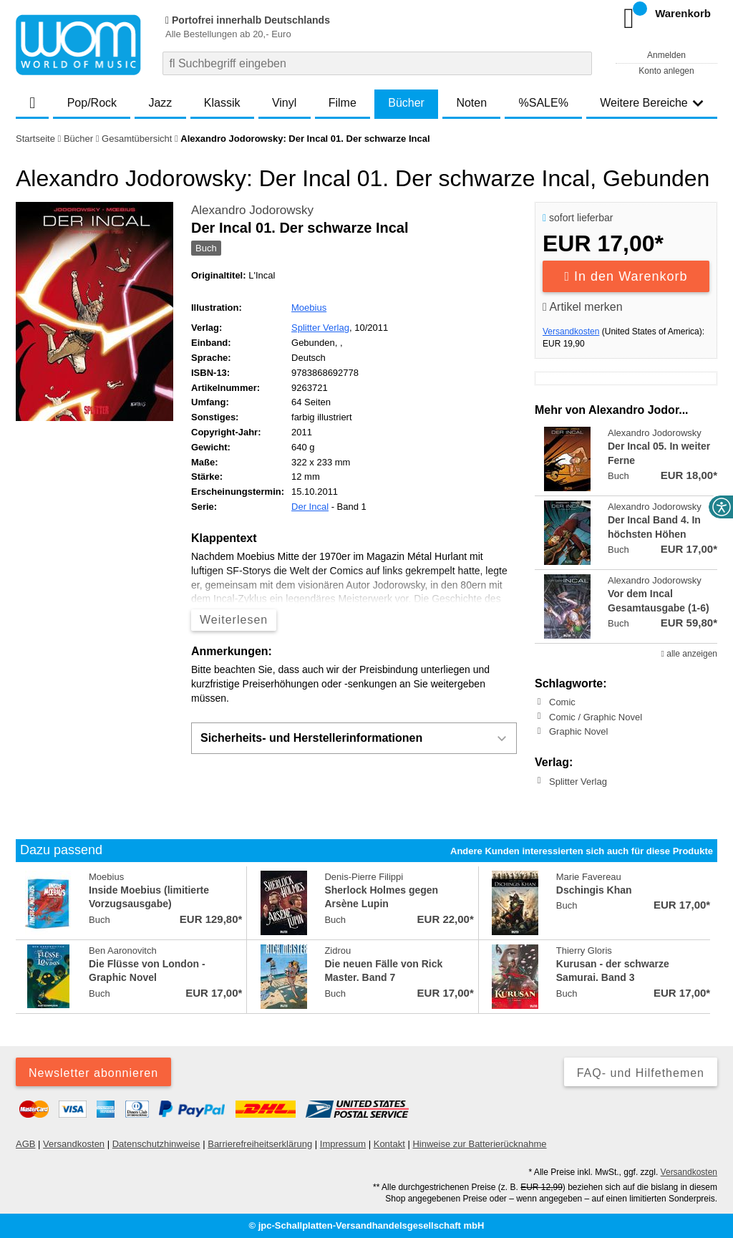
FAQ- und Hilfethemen (640, 1073)
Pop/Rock (92, 103)
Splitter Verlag (320, 327)
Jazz (160, 103)
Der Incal (310, 506)
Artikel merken (583, 307)
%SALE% (543, 103)
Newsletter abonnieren (93, 1073)
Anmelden (666, 55)
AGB (25, 1143)
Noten (471, 103)
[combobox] (377, 63)
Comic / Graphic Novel (595, 716)
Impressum (343, 1143)
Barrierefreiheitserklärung (260, 1143)
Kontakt (389, 1143)
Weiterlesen (234, 620)
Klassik (222, 103)
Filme (342, 103)
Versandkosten (571, 332)
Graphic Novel (578, 731)
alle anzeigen (689, 654)
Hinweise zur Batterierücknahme (479, 1143)
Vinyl (284, 103)
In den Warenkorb (626, 276)
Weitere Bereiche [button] (651, 103)
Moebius (308, 307)
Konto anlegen (666, 71)
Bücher (406, 103)
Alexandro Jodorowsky (252, 210)
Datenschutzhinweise (156, 1143)
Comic (562, 702)
